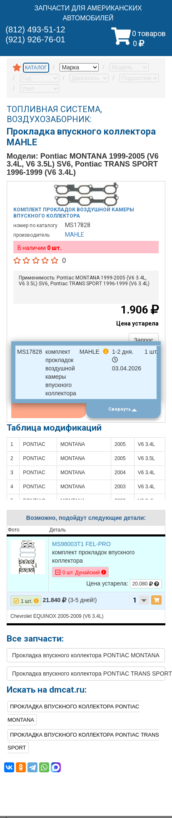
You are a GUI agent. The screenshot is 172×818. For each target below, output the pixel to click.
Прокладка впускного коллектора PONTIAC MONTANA (86, 655)
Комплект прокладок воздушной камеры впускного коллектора (73, 212)
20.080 (145, 584)
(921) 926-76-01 (35, 39)
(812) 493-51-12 (35, 29)
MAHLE (74, 234)
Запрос (143, 340)
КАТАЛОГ (36, 68)
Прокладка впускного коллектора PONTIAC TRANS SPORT (88, 673)
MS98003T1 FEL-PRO (81, 544)
